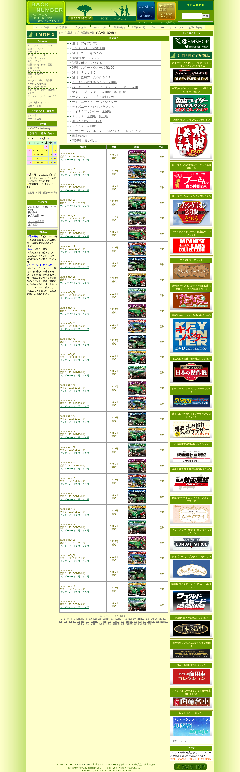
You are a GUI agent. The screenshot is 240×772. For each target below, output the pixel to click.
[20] (134, 619)
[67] (140, 624)
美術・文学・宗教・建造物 (41, 90)
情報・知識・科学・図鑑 (40, 64)
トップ (62, 32)
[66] (135, 624)
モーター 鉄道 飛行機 (40, 80)
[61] (114, 624)
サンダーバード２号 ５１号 (74, 484)
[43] (127, 621)
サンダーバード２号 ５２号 (74, 499)
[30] (70, 621)
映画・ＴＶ (33, 52)
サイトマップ (176, 27)
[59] (105, 624)
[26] (161, 619)
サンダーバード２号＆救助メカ (93, 96)
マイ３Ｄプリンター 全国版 (91, 111)
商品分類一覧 (87, 32)
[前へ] (102, 616)
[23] (147, 619)
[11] (95, 619)
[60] (109, 624)
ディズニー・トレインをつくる (93, 106)
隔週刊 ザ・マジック (86, 58)
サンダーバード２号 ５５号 (74, 546)
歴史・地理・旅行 (37, 87)
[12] (99, 619)
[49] (153, 621)
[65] (131, 624)
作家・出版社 (34, 118)
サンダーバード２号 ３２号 (74, 190)
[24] (152, 619)
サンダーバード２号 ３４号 (74, 221)
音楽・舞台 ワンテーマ (40, 45)
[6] (77, 619)
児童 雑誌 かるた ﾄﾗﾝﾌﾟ (39, 102)
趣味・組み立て (35, 74)
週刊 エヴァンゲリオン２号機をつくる (191, 196)
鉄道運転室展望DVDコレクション (191, 444)
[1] (62, 619)
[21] (139, 619)
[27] (165, 619)
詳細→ (51, 133)
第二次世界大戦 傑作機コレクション (191, 358)
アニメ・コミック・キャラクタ (42, 98)
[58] (100, 624)
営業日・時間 (138, 27)
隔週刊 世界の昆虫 (84, 140)
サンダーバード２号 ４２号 (74, 345)
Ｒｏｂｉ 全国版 (84, 126)
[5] (74, 619)
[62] (118, 624)
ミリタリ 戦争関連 (37, 83)
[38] (105, 621)
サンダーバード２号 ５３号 (74, 515)
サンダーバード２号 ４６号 (74, 406)
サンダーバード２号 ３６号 (74, 252)
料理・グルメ (34, 61)
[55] (87, 624)
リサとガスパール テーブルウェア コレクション (106, 131)
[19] (130, 619)
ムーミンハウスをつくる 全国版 (94, 82)
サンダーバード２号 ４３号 (74, 360)
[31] (74, 621)
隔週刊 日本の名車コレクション (191, 617)
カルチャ (32, 93)
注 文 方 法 (80, 27)
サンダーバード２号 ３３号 (74, 206)
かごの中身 (100, 27)
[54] (83, 624)
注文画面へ (33, 224)
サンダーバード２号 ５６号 (74, 561)
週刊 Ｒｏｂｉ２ (84, 72)
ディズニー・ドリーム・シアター (94, 101)
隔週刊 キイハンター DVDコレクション (191, 315)
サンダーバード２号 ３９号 (74, 298)
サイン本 (32, 115)
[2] (65, 619)
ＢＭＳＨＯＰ (83, 764)
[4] (71, 619)
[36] (96, 621)
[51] (162, 621)
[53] (79, 624)
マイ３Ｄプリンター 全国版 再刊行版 (99, 92)
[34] (87, 621)
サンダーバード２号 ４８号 (74, 437)
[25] (156, 619)
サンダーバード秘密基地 (88, 48)
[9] (87, 619)
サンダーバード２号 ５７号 (74, 576)
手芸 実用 (33, 67)
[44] (131, 621)
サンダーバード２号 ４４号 (74, 375)
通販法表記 (119, 27)
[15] (112, 619)
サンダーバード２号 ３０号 (74, 159)
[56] (92, 624)
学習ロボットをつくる (87, 62)
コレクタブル (34, 71)
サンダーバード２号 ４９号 (74, 453)
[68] (144, 624)
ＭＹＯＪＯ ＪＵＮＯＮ (191, 713)
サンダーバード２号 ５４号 (74, 530)
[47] (144, 621)
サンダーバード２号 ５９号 (74, 607)
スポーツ (32, 77)
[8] (83, 619)
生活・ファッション (38, 58)
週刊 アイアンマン (85, 43)
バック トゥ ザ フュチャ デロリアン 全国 (105, 87)
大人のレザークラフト (191, 260)
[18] (126, 619)
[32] (79, 621)
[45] (135, 621)
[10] (90, 619)
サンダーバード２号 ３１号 (74, 175)
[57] (96, 624)
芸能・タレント (35, 48)
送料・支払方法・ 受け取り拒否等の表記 (191, 759)
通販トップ (73, 32)
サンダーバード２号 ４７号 (74, 422)
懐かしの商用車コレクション (191, 665)
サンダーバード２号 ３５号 (74, 236)
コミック (145, 22)
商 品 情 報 (61, 27)
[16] (117, 619)
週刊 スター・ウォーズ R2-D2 (93, 67)
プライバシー (157, 27)
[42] (122, 621)
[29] (66, 621)
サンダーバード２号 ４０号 (74, 314)
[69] (149, 624)
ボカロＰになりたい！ (87, 121)
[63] (122, 624)
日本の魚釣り (81, 135)
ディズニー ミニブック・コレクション (191, 556)
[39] (109, 621)
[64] (127, 624)
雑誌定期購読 (168, 22)
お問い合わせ (195, 27)
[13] (104, 619)
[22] (143, 619)
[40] (114, 621)
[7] (80, 619)
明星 (175, 741)
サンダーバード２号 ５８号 (74, 592)
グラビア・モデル (37, 55)
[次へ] (125, 616)
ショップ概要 (42, 27)
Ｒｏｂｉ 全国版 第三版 (90, 116)
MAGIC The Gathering (39, 128)
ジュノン (183, 741)
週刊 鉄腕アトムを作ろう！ (91, 77)
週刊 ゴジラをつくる (87, 53)
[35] (92, 621)
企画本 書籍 (34, 105)
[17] (121, 619)
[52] (166, 621)
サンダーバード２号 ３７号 (74, 267)
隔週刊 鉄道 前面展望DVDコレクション (191, 469)
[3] (68, 619)
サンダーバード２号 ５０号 (74, 468)
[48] (149, 621)
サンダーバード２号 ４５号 (74, 391)
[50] (157, 621)
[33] (83, 621)
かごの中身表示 (36, 221)
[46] (140, 621)
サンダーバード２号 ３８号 (74, 282)
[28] (61, 621)
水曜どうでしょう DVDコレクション (191, 119)
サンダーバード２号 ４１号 (74, 329)
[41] (118, 621)
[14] (108, 619)
